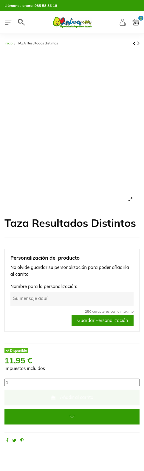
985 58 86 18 (46, 5)
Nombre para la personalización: (43, 286)
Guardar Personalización (102, 320)
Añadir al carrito (72, 397)
